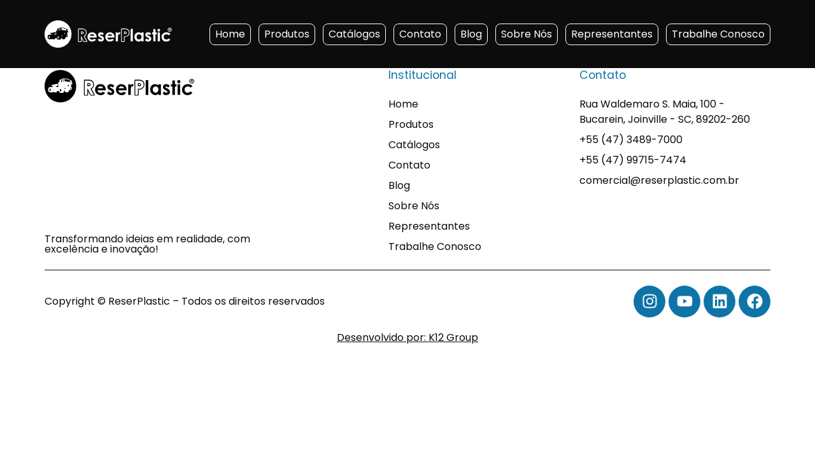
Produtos (286, 34)
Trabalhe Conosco (718, 34)
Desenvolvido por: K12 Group (407, 337)
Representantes (612, 34)
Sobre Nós (526, 34)
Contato (420, 34)
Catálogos (354, 34)
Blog (471, 34)
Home (230, 34)
